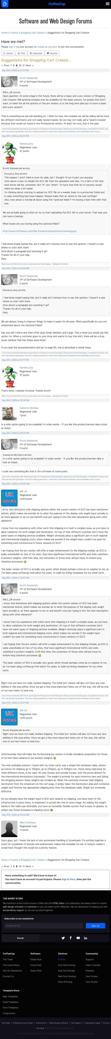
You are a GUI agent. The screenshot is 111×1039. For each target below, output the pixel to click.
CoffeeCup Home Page (23, 1023)
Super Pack (35, 970)
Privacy (106, 1023)
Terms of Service (81, 1033)
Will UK (23, 491)
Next (28, 65)
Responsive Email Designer (75, 129)
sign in (12, 46)
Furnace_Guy (26, 143)
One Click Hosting (66, 965)
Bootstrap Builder (16, 132)
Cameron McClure (29, 408)
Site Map (40, 1028)
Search (8, 53)
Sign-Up (95, 925)
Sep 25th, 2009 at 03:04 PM (15, 268)
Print (21, 53)
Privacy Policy (65, 1033)
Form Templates (10, 1007)
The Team (8, 959)
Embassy (90, 970)
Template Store (11, 990)
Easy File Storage (66, 970)
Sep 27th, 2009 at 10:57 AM (15, 703)
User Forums (92, 976)
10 (20, 65)
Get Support (76, 1023)
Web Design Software (59, 1023)
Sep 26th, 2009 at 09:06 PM (15, 484)
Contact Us (8, 976)
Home (4, 32)
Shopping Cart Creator (33, 32)
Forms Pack (35, 965)
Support (90, 959)
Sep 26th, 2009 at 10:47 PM (15, 578)
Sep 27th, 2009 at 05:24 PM (15, 815)
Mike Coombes (28, 822)
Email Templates (10, 1002)
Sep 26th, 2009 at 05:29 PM (15, 400)
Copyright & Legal (92, 1023)
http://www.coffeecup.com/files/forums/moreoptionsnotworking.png (39, 231)
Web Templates (10, 996)
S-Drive (61, 959)
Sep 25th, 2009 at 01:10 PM (15, 70)
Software (35, 953)
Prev (6, 65)
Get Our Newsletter (12, 970)
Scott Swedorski (29, 78)
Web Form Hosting (67, 976)
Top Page (6, 1023)
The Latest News (11, 965)
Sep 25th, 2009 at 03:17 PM (15, 360)
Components (9, 1013)
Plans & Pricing (65, 982)
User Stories (92, 982)
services (32, 906)
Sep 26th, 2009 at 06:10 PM (15, 433)
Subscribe (36, 53)
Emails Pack (35, 959)
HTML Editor (58, 903)
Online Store (41, 1023)
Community (92, 953)
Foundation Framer (95, 129)
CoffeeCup (9, 953)
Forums (14, 32)
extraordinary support (13, 910)
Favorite (52, 53)
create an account (47, 46)
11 (24, 65)
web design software (13, 906)
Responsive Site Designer (51, 129)
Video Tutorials (93, 965)
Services (62, 953)
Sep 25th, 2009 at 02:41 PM (15, 136)
